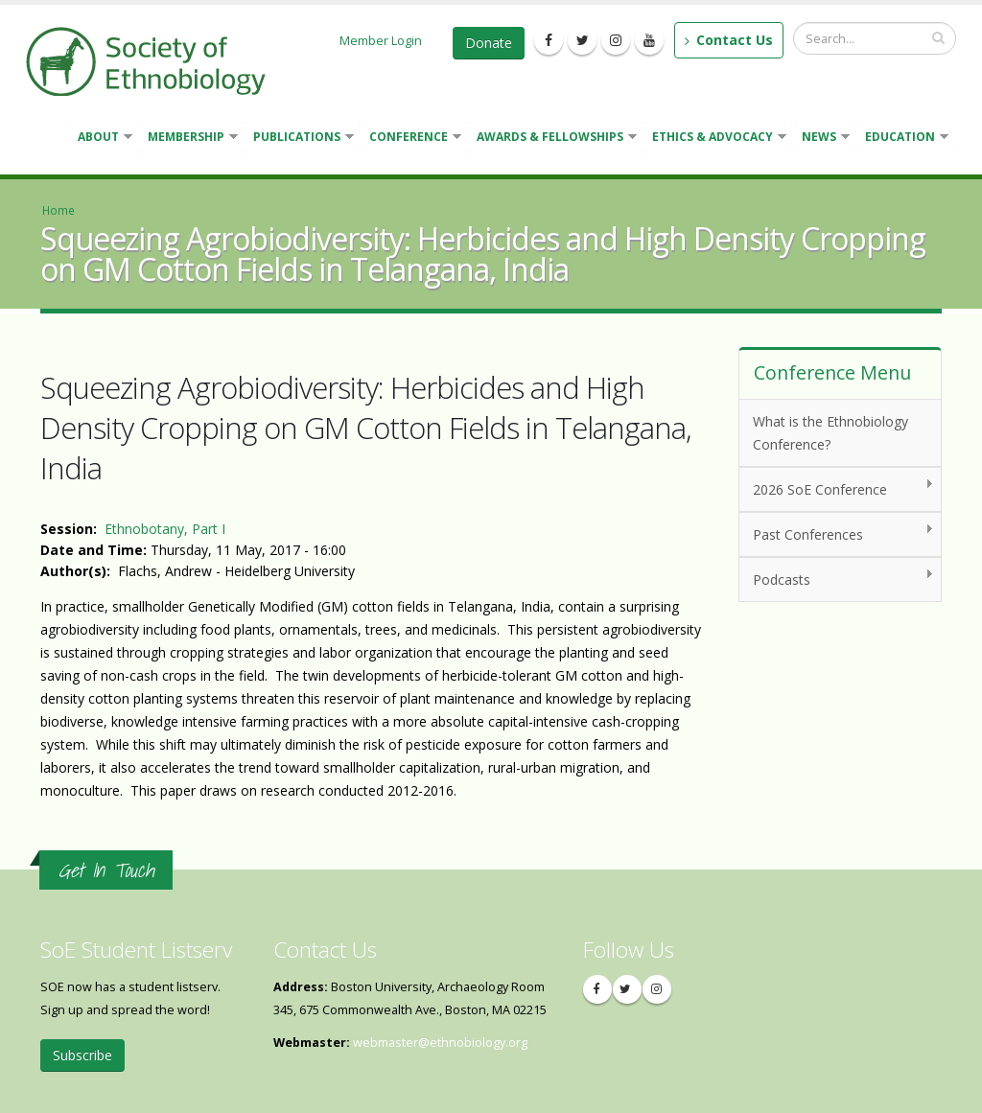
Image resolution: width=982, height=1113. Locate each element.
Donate (488, 43)
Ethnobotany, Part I (165, 529)
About (101, 138)
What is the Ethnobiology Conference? (830, 432)
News (822, 138)
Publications (300, 138)
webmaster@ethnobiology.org (440, 1042)
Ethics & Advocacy (715, 138)
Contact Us (729, 40)
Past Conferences (836, 533)
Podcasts (836, 578)
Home (58, 210)
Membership (189, 138)
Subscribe (82, 1055)
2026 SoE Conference (836, 488)
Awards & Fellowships (553, 138)
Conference (411, 138)
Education (902, 138)
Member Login (380, 40)
